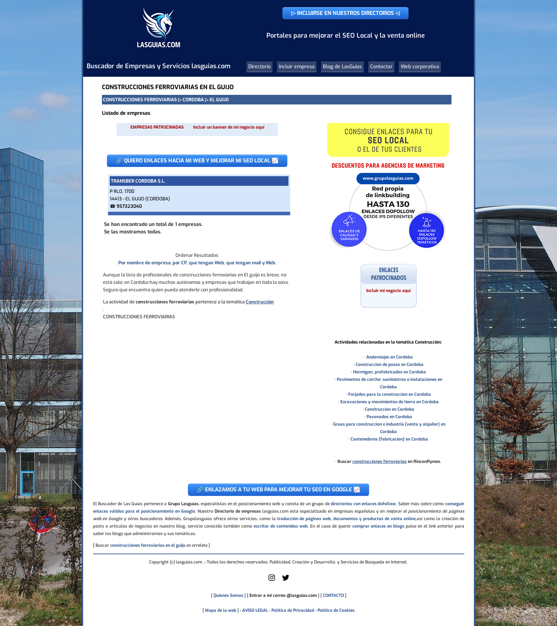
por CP (180, 263)
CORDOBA (193, 100)
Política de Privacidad (292, 610)
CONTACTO (333, 595)
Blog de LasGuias (342, 66)
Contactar (381, 66)
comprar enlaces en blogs (378, 526)
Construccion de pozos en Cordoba (389, 364)
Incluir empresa (297, 66)
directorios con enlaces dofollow (363, 504)
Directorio (259, 66)
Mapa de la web (220, 610)
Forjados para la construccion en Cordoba (389, 394)
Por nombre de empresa (144, 263)
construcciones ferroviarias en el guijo (147, 545)
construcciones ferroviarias (379, 461)
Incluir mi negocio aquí (388, 290)
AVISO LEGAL (255, 610)
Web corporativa (420, 66)
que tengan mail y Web (250, 263)
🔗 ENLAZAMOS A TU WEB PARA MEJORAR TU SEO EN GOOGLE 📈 (278, 489)
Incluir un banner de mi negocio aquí (228, 127)
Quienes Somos (228, 595)
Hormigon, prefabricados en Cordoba (389, 372)
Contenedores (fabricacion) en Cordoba (389, 439)
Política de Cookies (336, 610)
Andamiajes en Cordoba (389, 357)
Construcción (260, 302)
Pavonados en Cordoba (389, 417)
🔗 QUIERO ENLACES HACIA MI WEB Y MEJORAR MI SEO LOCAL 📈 (197, 160)
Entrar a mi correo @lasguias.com (283, 595)
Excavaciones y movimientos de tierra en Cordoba (389, 402)
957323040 (129, 206)
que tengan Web (206, 263)
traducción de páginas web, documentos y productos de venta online (346, 519)
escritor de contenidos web (281, 526)
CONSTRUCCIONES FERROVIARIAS (140, 100)
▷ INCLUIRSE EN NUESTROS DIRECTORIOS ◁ (345, 13)
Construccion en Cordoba (389, 409)
